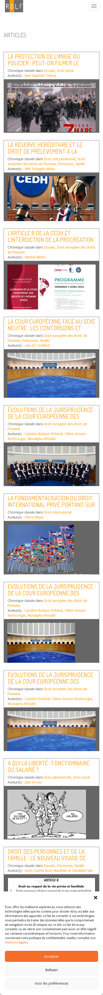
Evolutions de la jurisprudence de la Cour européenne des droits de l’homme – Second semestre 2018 (50, 596)
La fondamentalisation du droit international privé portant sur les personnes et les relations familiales (51, 507)
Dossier (49, 71)
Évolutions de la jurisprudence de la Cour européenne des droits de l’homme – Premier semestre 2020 (50, 419)
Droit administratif (57, 777)
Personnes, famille (71, 164)
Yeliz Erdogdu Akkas (40, 169)
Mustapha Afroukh (42, 439)
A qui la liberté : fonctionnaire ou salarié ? (49, 766)
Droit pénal (65, 71)
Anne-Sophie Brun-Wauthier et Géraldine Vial (58, 871)
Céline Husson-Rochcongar (72, 699)
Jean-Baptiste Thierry (40, 76)
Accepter (51, 956)
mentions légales (16, 942)
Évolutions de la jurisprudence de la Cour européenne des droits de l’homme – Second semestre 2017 (50, 684)
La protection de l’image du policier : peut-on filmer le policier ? (44, 63)
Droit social (81, 777)
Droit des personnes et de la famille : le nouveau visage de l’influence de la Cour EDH (47, 858)
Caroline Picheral (37, 699)
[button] (95, 897)
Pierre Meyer (34, 517)
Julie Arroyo (33, 782)
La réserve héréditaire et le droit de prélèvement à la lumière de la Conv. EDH (45, 151)
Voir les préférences (51, 983)
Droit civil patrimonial (59, 159)
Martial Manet (35, 257)
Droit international (57, 512)
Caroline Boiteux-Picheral (43, 434)
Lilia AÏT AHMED (37, 345)
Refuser (51, 970)
